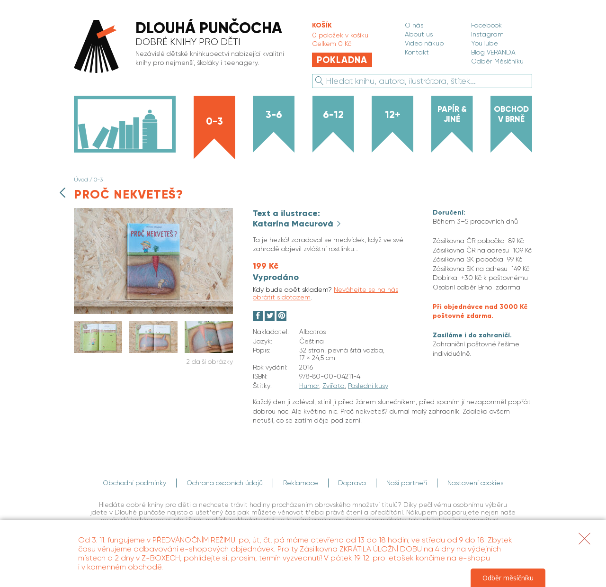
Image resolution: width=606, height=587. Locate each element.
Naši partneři (407, 483)
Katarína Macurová (294, 223)
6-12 (333, 114)
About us (419, 34)
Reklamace (300, 483)
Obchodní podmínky (134, 483)
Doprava (352, 483)
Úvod (81, 179)
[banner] (183, 47)
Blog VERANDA (493, 52)
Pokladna (342, 59)
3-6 (274, 114)
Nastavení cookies (476, 483)
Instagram (487, 34)
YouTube (484, 43)
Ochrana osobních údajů (225, 483)
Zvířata (333, 385)
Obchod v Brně (511, 114)
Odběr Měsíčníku (497, 61)
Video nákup (424, 43)
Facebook (486, 25)
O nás (414, 25)
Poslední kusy (368, 385)
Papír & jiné (452, 114)
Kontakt (417, 52)
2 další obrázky (210, 361)
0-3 (214, 121)
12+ (393, 114)
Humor (309, 385)
